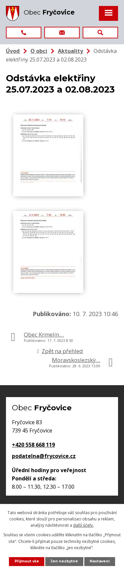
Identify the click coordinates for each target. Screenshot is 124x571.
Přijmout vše (27, 561)
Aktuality (70, 51)
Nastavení (99, 561)
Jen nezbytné (64, 561)
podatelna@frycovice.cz (44, 456)
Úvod (13, 51)
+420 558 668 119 (33, 444)
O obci (38, 51)
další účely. (83, 525)
